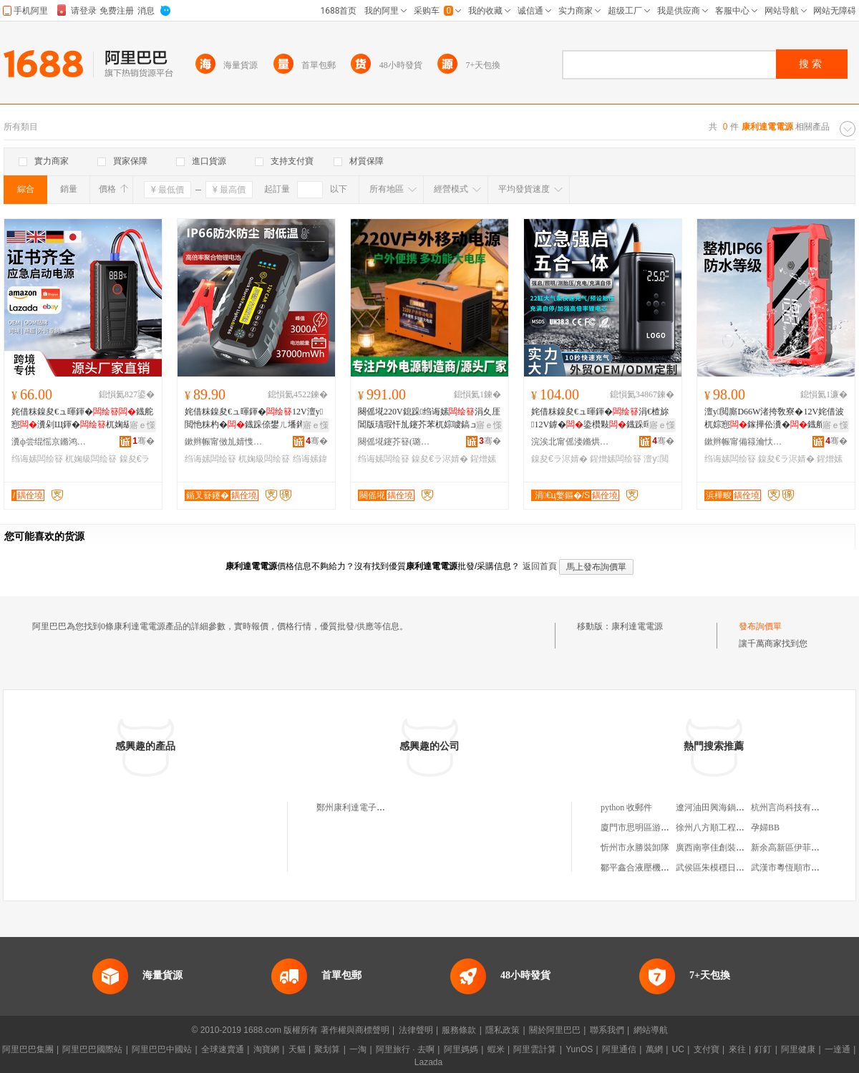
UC (678, 1049)
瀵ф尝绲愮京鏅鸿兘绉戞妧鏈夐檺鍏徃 (50, 442)
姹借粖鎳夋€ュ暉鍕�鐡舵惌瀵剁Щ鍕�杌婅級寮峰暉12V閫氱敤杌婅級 (82, 419)
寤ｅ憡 (142, 425)
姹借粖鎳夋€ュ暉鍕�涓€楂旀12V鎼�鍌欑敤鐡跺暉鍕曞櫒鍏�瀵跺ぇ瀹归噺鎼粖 (600, 419)
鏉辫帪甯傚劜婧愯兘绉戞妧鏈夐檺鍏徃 (224, 442)
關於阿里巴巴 (555, 1030)
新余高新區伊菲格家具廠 (798, 848)
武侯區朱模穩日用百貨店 (723, 868)
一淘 (358, 1049)
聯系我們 (607, 1030)
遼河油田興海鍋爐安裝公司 (727, 807)
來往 (737, 1049)
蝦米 (496, 1049)
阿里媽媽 (461, 1049)
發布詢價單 (760, 626)
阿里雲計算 (534, 1049)
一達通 (837, 1049)
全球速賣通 (222, 1049)
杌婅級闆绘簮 (91, 459)
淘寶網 (266, 1049)
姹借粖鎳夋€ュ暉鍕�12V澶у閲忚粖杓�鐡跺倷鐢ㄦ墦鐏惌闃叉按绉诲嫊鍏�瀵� (255, 419)
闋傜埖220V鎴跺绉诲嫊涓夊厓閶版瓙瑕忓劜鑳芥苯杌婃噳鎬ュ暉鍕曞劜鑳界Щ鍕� (429, 419)
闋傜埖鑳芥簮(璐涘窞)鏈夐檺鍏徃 (397, 442)
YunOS (579, 1049)
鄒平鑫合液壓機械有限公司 (652, 868)
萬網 (654, 1049)
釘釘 (763, 1049)
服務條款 (459, 1030)
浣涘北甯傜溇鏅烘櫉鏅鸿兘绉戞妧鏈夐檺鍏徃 (570, 442)
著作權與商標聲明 (355, 1030)
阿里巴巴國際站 (92, 1049)
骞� (143, 441)
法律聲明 (416, 1030)
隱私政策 (502, 1030)
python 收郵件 (626, 807)
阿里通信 (619, 1049)
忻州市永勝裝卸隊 (635, 848)
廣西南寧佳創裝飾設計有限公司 (736, 848)
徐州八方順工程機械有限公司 (731, 827)
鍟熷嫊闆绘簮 (615, 459)
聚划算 (327, 1049)
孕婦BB (765, 827)
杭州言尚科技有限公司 (794, 807)
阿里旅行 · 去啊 (405, 1049)
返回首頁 (540, 566)
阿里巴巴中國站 (162, 1049)
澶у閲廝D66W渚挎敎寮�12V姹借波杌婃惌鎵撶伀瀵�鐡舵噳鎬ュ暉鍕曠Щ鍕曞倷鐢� (774, 419)
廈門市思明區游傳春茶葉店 (652, 827)
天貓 (297, 1049)
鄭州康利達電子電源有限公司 (372, 807)
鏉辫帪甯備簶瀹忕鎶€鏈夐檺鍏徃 (743, 442)
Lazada (428, 1062)
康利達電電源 (637, 626)
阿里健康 (798, 1049)
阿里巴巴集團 (28, 1049)
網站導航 (651, 1030)
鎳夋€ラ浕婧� (440, 459)
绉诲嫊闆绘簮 (37, 459)
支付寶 (706, 1049)
